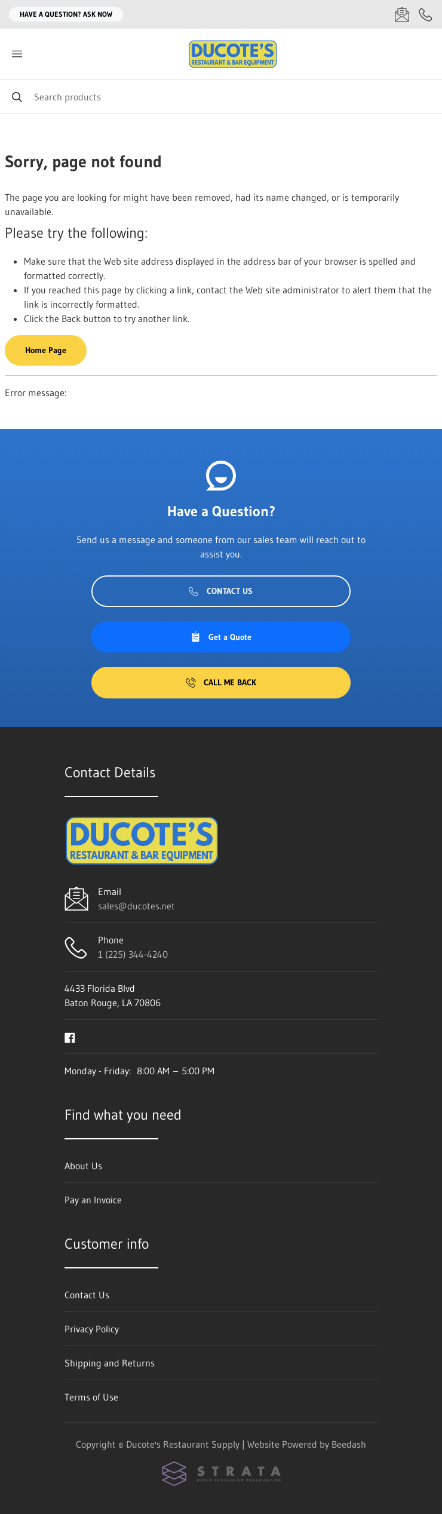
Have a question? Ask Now (66, 14)
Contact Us (221, 591)
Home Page (45, 350)
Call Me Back (221, 682)
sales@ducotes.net (136, 906)
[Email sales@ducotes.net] (402, 14)
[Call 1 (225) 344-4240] (426, 14)
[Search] (221, 96)
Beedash (349, 1444)
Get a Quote (221, 637)
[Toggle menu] (17, 54)
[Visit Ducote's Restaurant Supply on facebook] (70, 1037)
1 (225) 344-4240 (133, 954)
